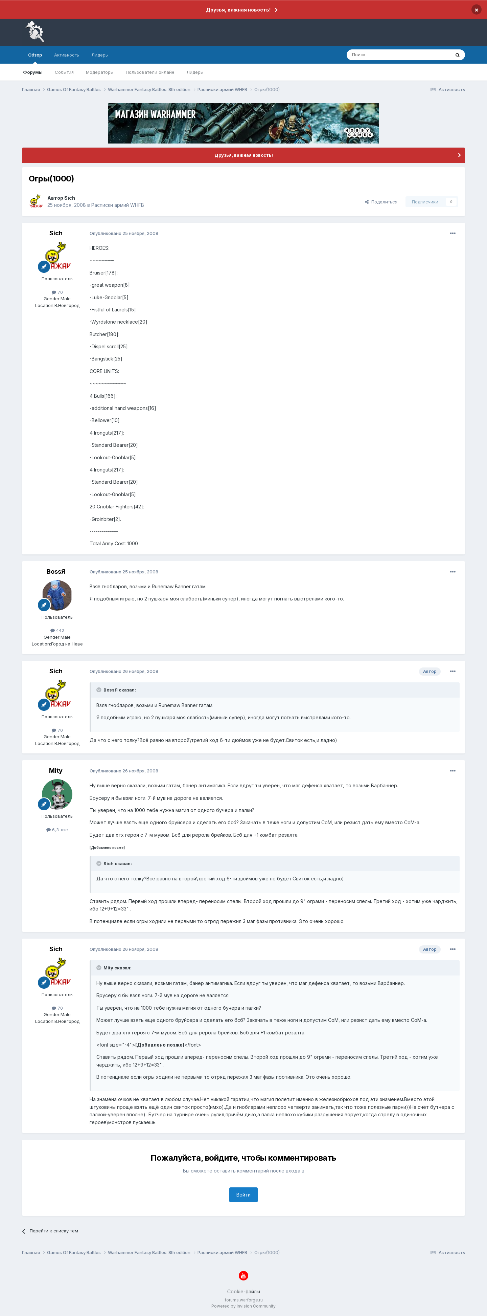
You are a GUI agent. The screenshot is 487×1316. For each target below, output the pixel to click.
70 (57, 292)
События (64, 72)
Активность (66, 55)
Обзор (35, 58)
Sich (69, 198)
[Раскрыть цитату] (99, 690)
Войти (243, 1195)
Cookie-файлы (243, 1291)
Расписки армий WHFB (117, 205)
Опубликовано (124, 233)
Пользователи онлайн (150, 72)
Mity (56, 770)
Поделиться (381, 201)
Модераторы (100, 72)
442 (57, 630)
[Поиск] (383, 54)
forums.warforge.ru (244, 1299)
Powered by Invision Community (243, 1306)
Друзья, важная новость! (238, 10)
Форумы (33, 72)
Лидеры (195, 72)
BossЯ (56, 571)
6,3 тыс (57, 829)
